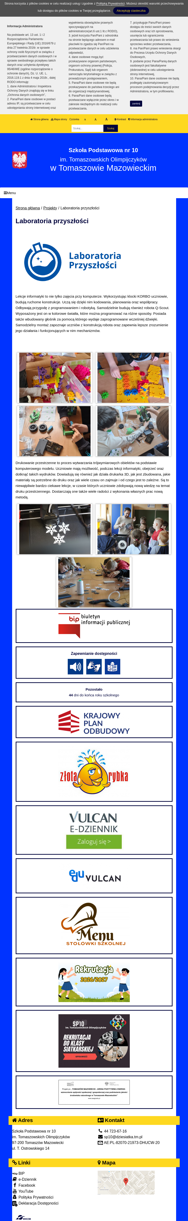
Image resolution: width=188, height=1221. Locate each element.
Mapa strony (59, 119)
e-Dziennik (24, 1179)
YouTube (23, 1191)
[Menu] (94, 192)
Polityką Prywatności (110, 3)
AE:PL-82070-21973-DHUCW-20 (129, 1143)
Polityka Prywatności (32, 1197)
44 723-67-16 (112, 1131)
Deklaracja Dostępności (35, 1203)
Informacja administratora (143, 119)
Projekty (50, 208)
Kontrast (120, 119)
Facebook (23, 1185)
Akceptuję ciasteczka (131, 10)
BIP (18, 1173)
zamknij (136, 103)
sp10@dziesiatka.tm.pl (120, 1137)
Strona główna (39, 119)
